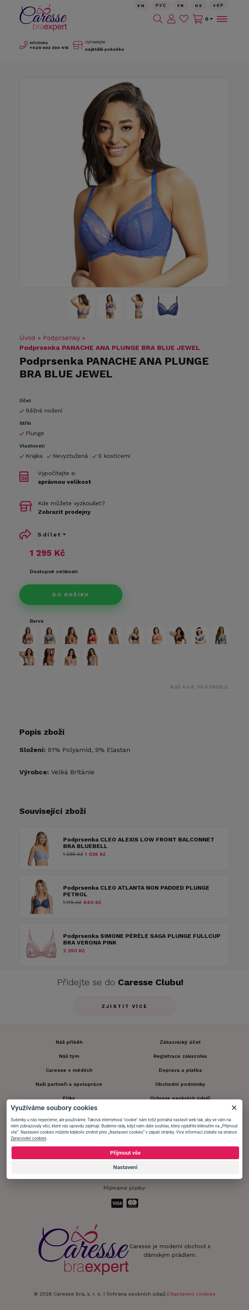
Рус (161, 5)
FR (181, 5)
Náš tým (69, 1056)
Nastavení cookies (193, 1294)
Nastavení (125, 1167)
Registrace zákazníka (180, 1056)
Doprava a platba (180, 1070)
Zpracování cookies (28, 1138)
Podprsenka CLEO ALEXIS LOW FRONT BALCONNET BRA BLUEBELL (138, 843)
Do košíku (70, 595)
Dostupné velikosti (54, 571)
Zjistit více (124, 1006)
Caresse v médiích (69, 1070)
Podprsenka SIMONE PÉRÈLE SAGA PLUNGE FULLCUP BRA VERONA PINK (142, 939)
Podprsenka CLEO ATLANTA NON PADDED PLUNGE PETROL (136, 891)
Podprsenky (61, 338)
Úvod (27, 338)
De (199, 5)
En (141, 5)
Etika (69, 1098)
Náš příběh (69, 1042)
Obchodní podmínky (180, 1084)
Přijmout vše (125, 1153)
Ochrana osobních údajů (136, 1294)
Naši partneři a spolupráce (68, 1084)
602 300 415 (49, 47)
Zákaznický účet (180, 1042)
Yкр (218, 5)
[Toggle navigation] (221, 19)
